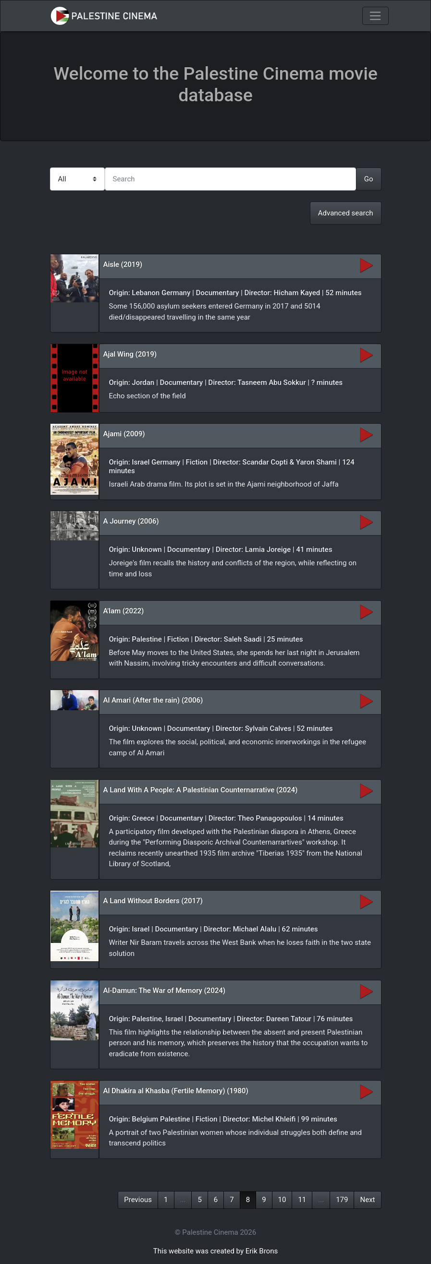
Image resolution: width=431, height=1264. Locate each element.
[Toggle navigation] (375, 16)
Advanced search (345, 213)
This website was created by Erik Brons (215, 1251)
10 (282, 1199)
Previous (138, 1199)
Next (367, 1199)
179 (342, 1199)
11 (302, 1199)
